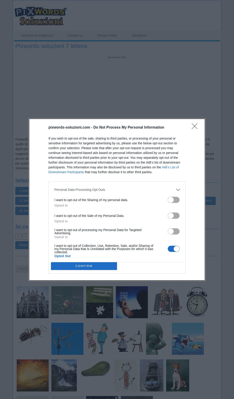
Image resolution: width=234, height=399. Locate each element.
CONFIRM (84, 266)
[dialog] (117, 199)
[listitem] (117, 189)
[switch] (174, 200)
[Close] (196, 127)
